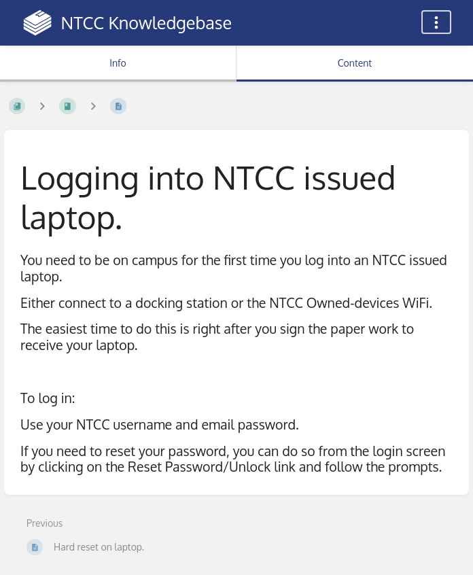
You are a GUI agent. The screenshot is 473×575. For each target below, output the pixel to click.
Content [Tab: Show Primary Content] (355, 63)
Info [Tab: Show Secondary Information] (117, 63)
